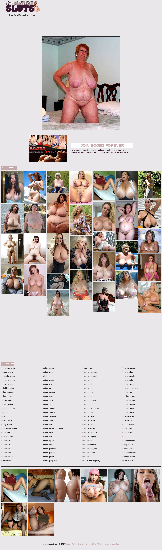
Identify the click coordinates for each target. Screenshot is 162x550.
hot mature (6, 432)
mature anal (6, 449)
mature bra (46, 388)
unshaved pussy (129, 396)
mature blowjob (48, 384)
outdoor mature (128, 437)
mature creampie (49, 416)
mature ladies (88, 384)
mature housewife (89, 372)
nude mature (127, 428)
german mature (7, 412)
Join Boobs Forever (102, 145)
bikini (44, 376)
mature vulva (128, 408)
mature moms (88, 416)
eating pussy (6, 400)
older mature (127, 432)
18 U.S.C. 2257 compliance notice (105, 544)
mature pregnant (89, 437)
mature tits (127, 392)
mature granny (48, 457)
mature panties (88, 428)
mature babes (7, 457)
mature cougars (48, 408)
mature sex (87, 457)
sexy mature (127, 445)
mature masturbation (90, 408)
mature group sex (49, 461)
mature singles (128, 368)
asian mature (7, 372)
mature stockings (129, 384)
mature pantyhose (89, 432)
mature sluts (127, 372)
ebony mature (7, 404)
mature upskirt (128, 400)
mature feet (47, 437)
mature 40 (5, 445)
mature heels (87, 368)
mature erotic (47, 432)
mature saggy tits (89, 449)
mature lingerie (88, 404)
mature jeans (87, 380)
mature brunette (48, 392)
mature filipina (48, 441)
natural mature (128, 425)
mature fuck (47, 445)
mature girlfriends (49, 449)
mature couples (48, 412)
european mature (8, 408)
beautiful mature (8, 376)
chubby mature (7, 388)
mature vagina (128, 404)
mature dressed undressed (53, 428)
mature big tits (48, 372)
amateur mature (8, 368)
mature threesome (130, 388)
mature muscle (88, 420)
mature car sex (48, 400)
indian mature (7, 437)
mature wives (128, 416)
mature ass (6, 453)
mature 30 (5, 441)
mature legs (87, 396)
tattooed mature (129, 453)
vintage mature (128, 457)
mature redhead (89, 445)
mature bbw (6, 461)
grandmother (7, 420)
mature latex (87, 388)
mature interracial (89, 376)
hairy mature (6, 425)
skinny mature (128, 449)
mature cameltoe (49, 396)
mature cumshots (49, 420)
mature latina (87, 392)
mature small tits (129, 376)
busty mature (7, 384)
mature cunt (47, 425)
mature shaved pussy (91, 461)
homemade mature (9, 428)
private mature (128, 441)
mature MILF (87, 412)
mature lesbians (89, 400)
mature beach (48, 368)
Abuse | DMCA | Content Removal (78, 544)
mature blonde (48, 380)
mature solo (127, 380)
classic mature (7, 392)
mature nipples (88, 425)
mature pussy (88, 441)
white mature (128, 461)
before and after (8, 380)
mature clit (46, 404)
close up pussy (7, 396)
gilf (3, 416)
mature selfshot (88, 453)
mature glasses (48, 453)
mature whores (128, 412)
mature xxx (127, 420)
